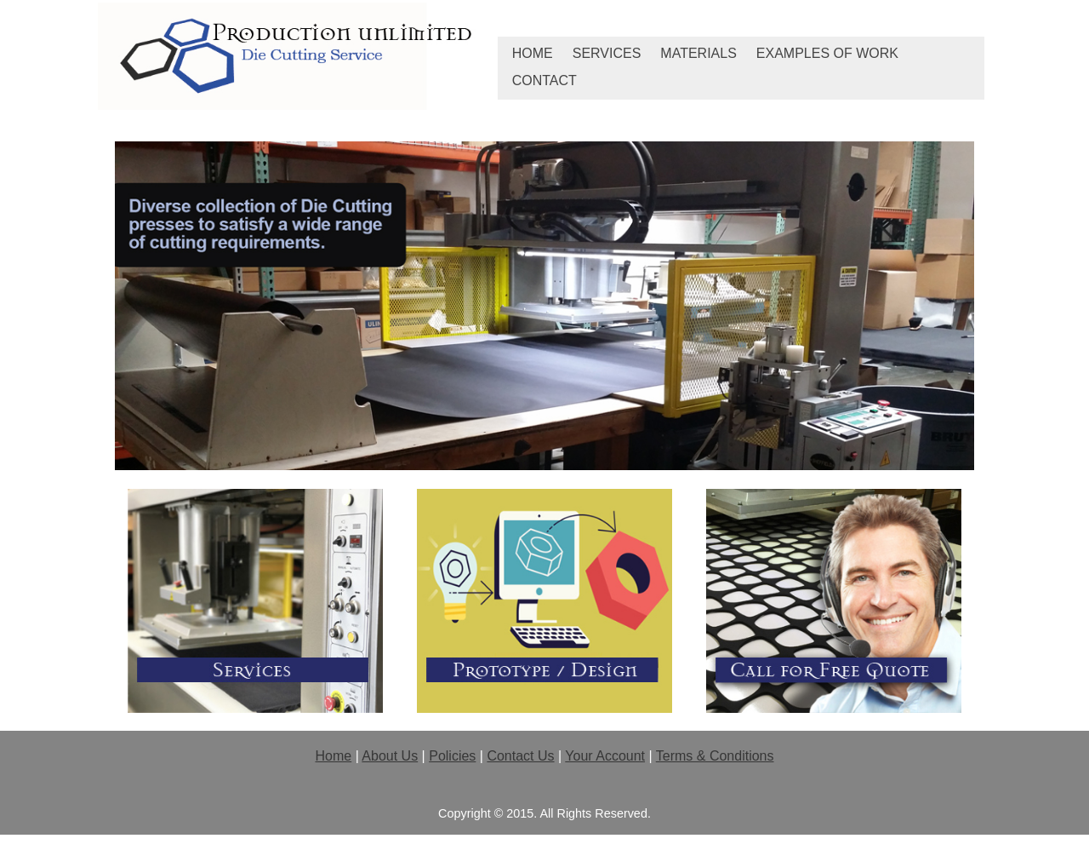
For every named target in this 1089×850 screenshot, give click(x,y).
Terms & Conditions (715, 756)
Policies (452, 756)
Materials (698, 53)
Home (532, 53)
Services (607, 53)
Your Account (605, 756)
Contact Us (520, 756)
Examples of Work (827, 53)
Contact (544, 80)
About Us (390, 756)
